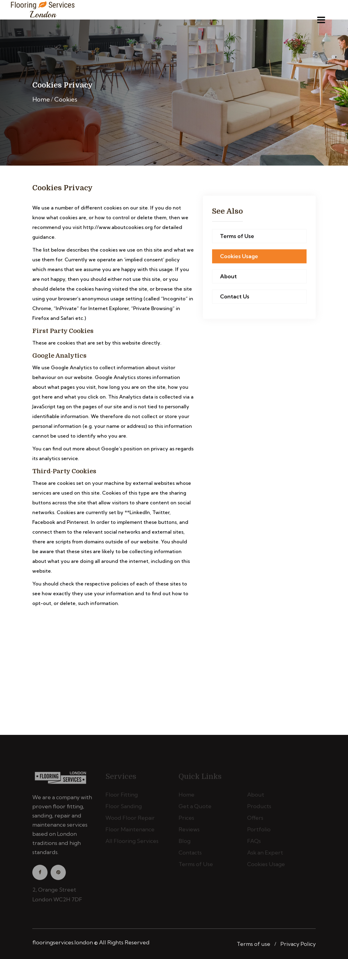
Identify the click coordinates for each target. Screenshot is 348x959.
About (228, 276)
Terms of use (253, 943)
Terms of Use (237, 236)
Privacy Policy (298, 943)
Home (41, 99)
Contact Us (234, 296)
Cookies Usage (239, 256)
